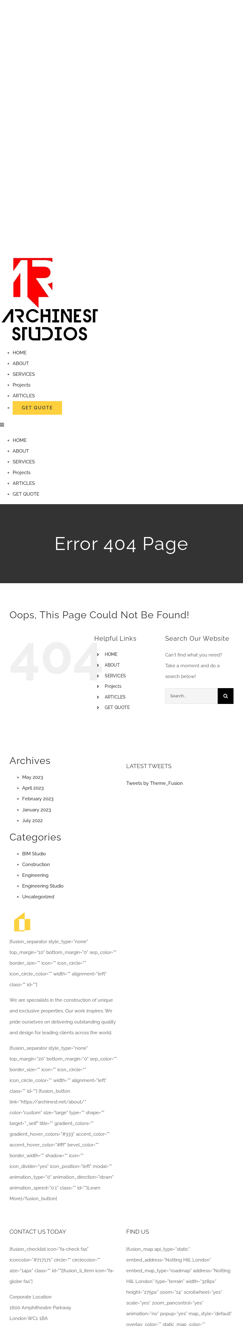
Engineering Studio (43, 886)
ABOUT (112, 665)
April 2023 (33, 788)
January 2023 (36, 810)
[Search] (226, 696)
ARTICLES (115, 697)
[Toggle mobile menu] (2, 424)
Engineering (35, 875)
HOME (111, 654)
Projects (113, 686)
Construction (36, 864)
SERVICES (115, 675)
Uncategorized (38, 897)
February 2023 (37, 799)
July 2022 (32, 820)
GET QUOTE (117, 707)
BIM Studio (34, 854)
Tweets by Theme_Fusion (154, 783)
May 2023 (32, 777)
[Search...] (191, 696)
